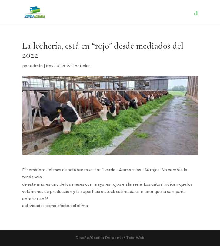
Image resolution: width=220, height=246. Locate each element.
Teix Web (134, 237)
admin (36, 66)
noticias (83, 66)
